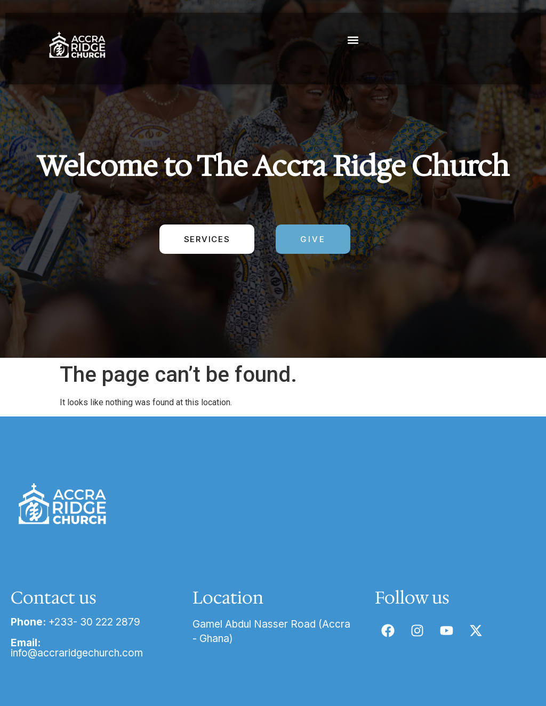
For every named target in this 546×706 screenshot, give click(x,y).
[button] (353, 40)
